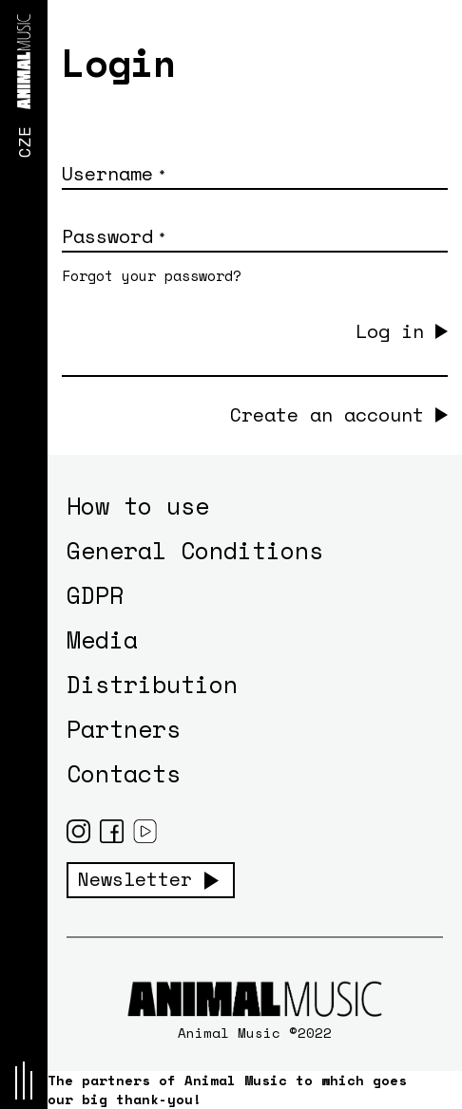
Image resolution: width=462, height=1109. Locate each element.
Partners (124, 728)
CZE (23, 142)
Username (113, 173)
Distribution (152, 684)
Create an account (327, 414)
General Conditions (195, 550)
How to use (138, 505)
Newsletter (135, 879)
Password (113, 236)
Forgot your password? (151, 275)
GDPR (95, 594)
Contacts (124, 773)
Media (102, 639)
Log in (390, 331)
